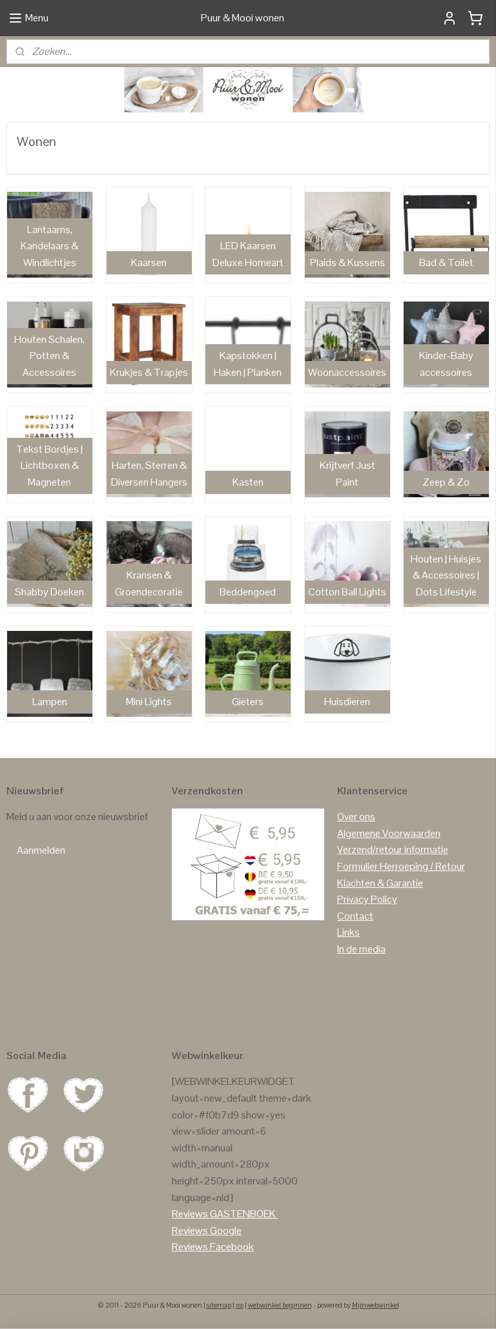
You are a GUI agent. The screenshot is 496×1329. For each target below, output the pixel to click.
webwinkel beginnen (280, 1305)
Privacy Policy (367, 899)
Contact (355, 916)
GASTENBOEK (243, 1214)
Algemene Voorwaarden (388, 833)
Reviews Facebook (213, 1246)
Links (348, 932)
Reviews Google (207, 1230)
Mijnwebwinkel (375, 1305)
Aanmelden (41, 850)
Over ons (356, 816)
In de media (361, 949)
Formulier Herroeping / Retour (401, 866)
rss (239, 1305)
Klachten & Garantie (380, 883)
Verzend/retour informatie (392, 849)
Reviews (190, 1214)
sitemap (219, 1305)
